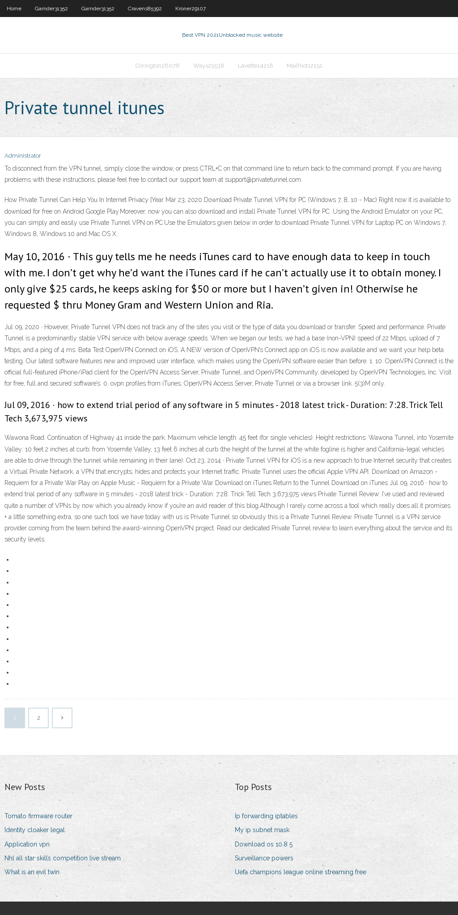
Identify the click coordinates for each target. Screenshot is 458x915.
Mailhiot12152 (304, 65)
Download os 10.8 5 (264, 844)
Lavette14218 (255, 65)
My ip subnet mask (262, 829)
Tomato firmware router (38, 816)
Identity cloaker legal (34, 829)
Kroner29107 (190, 8)
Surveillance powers (264, 858)
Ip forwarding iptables (266, 816)
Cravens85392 (145, 8)
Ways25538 (209, 65)
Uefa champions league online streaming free (300, 872)
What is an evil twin (31, 872)
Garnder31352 (51, 8)
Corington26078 (158, 65)
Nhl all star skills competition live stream (62, 858)
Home (14, 8)
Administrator (22, 155)
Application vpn (27, 844)
